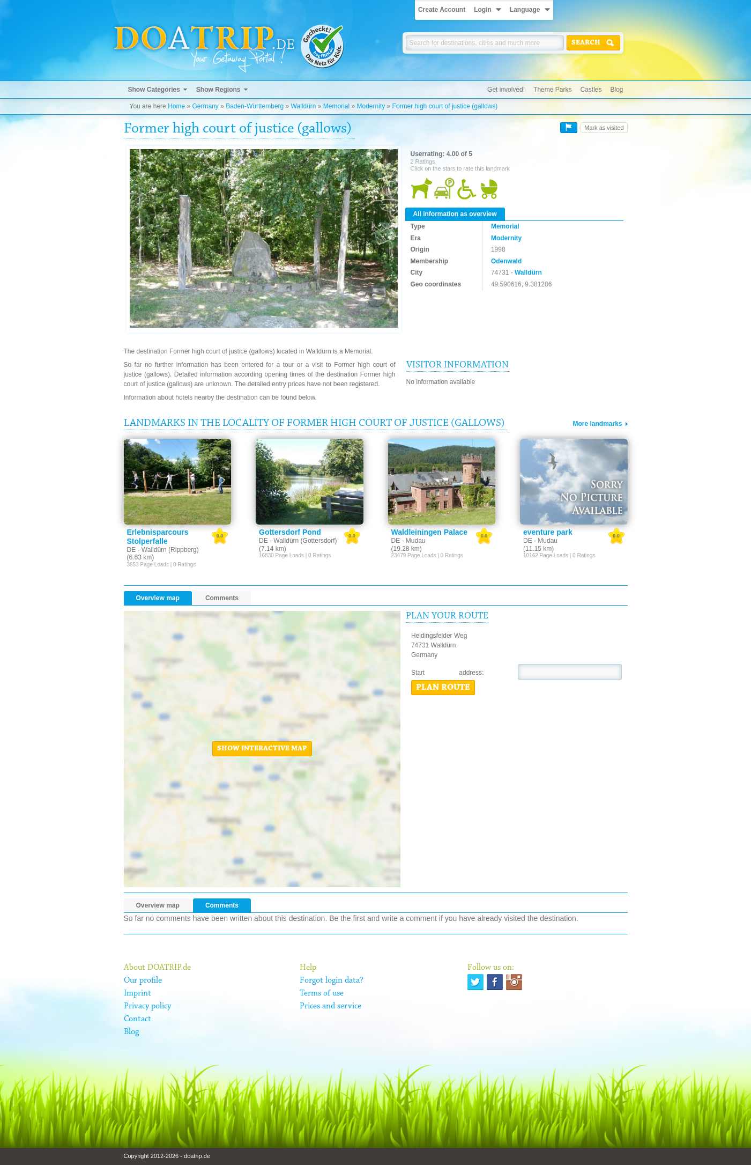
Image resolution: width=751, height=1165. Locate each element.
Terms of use (322, 993)
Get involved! (506, 89)
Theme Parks (552, 89)
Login (483, 9)
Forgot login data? (331, 980)
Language (525, 9)
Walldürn (303, 106)
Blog (616, 89)
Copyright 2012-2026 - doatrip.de (167, 1156)
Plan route (443, 687)
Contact (137, 1019)
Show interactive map (262, 749)
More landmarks (597, 423)
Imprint (137, 993)
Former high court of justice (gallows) (445, 106)
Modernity (371, 106)
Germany (205, 106)
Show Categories (154, 89)
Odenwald (506, 261)
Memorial (336, 106)
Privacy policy (147, 1006)
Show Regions (218, 89)
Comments (222, 598)
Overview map (158, 598)
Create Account (441, 9)
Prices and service (330, 1006)
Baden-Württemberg (255, 106)
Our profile (143, 980)
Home (176, 106)
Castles (590, 89)
